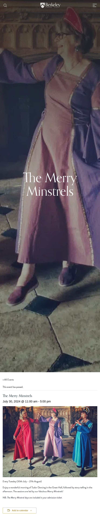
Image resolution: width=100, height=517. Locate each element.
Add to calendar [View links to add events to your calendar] (20, 510)
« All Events (8, 379)
